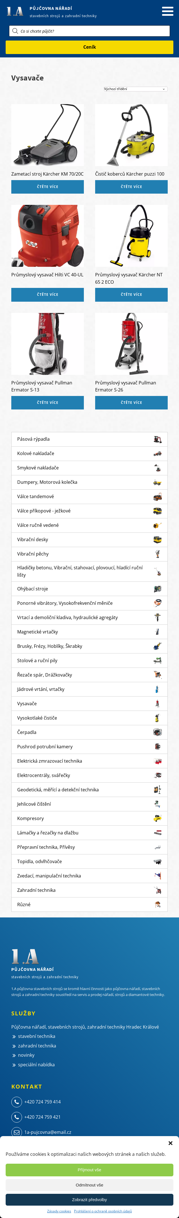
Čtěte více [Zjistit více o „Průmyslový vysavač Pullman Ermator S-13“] (47, 402)
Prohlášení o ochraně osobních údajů (103, 1211)
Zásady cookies (59, 1211)
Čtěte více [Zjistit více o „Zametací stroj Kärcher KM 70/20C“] (47, 186)
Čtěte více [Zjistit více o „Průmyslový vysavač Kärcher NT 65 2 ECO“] (131, 294)
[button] (170, 1143)
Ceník (89, 47)
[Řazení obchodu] (136, 89)
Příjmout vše (89, 1169)
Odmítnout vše (89, 1185)
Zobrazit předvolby (89, 1199)
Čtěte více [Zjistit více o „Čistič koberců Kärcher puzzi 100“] (131, 186)
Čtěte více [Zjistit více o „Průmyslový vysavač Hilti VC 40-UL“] (47, 294)
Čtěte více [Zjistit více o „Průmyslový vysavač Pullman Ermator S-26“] (131, 402)
